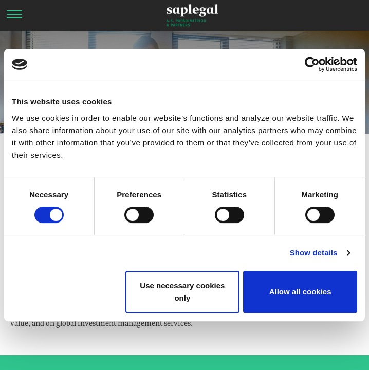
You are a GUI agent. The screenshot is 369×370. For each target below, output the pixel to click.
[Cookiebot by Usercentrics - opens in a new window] (312, 64)
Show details (314, 252)
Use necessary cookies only (182, 291)
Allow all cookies (300, 291)
